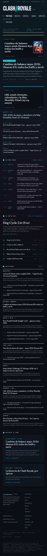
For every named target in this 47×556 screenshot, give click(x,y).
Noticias (7, 271)
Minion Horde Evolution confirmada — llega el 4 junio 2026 (22, 290)
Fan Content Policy (29, 550)
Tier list (25, 1)
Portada (27, 497)
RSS (26, 528)
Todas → (41, 266)
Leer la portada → (32, 79)
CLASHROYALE (10, 494)
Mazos (27, 506)
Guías (6, 366)
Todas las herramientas (10, 522)
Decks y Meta (9, 318)
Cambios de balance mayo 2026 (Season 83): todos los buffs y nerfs (23, 66)
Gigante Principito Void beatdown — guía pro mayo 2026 (22, 335)
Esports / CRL (9, 388)
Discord (27, 519)
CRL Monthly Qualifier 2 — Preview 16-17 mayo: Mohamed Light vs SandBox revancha (22, 403)
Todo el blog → (38, 160)
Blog (18, 1)
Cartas (6, 416)
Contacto (28, 525)
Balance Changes (9, 60)
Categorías (28, 503)
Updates (27, 511)
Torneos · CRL (29, 522)
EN (43, 1)
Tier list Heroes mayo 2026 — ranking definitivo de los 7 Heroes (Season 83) (21, 358)
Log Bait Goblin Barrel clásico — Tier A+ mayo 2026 (20, 339)
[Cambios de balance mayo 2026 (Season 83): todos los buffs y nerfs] (23, 46)
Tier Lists (8, 345)
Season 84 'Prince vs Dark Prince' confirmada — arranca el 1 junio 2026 (22, 294)
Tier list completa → (36, 216)
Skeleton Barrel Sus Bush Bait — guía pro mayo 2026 (21, 332)
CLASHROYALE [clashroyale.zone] (19, 8)
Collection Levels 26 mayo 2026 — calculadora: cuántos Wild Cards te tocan (23, 286)
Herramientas (35, 1)
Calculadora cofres (9, 519)
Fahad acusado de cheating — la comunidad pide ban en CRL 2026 (23, 408)
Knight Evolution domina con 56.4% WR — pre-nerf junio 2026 (22, 381)
